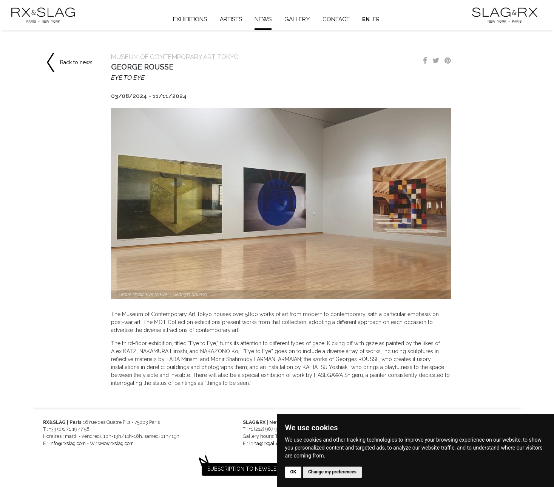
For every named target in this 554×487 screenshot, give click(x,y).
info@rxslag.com (67, 443)
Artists (231, 19)
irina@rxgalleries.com (273, 443)
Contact (336, 19)
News (263, 19)
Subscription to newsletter (248, 469)
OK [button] (293, 472)
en (366, 19)
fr (376, 19)
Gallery (297, 19)
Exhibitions (190, 19)
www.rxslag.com (116, 443)
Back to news (76, 62)
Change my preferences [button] (332, 472)
